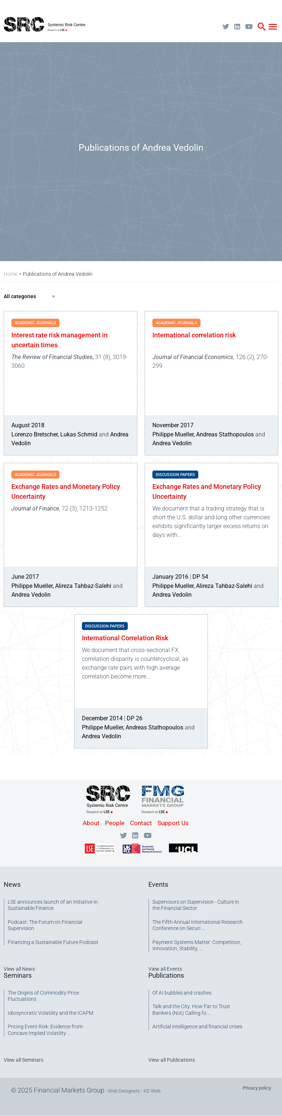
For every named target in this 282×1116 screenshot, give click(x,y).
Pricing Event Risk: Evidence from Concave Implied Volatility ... (45, 1030)
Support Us (173, 823)
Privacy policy (257, 1088)
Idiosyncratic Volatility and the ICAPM (50, 1013)
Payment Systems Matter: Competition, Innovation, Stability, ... (196, 945)
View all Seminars (23, 1060)
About (91, 823)
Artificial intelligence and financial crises (197, 1026)
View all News (19, 969)
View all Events (165, 969)
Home (10, 274)
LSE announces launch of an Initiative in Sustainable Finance (53, 905)
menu (272, 26)
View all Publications (171, 1060)
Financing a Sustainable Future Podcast (53, 942)
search (261, 26)
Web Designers (124, 1091)
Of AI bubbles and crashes (182, 993)
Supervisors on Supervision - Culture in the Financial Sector (195, 905)
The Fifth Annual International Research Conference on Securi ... (197, 925)
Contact (141, 823)
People (114, 823)
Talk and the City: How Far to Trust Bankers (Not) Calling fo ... (191, 1009)
